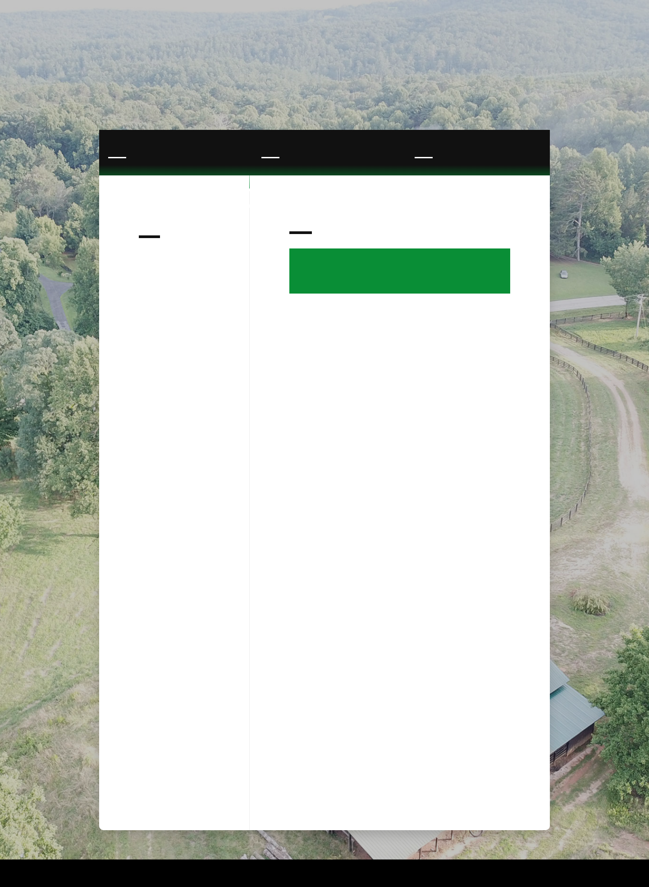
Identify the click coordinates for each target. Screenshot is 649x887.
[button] (579, 40)
